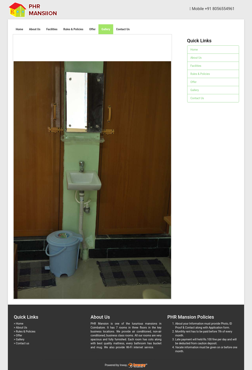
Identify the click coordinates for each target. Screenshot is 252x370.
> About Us (20, 327)
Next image (19, 38)
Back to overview (168, 48)
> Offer (18, 335)
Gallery (105, 29)
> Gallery (19, 339)
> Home (18, 323)
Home (19, 29)
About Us (34, 29)
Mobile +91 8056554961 (212, 8)
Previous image (16, 38)
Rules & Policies (73, 29)
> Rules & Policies (24, 331)
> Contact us (21, 343)
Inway (133, 365)
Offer (92, 29)
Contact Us (123, 29)
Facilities (51, 29)
